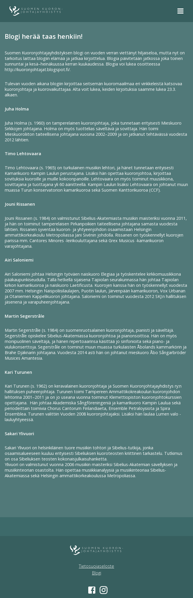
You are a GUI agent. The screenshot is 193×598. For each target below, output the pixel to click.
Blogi (96, 573)
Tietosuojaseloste (96, 566)
